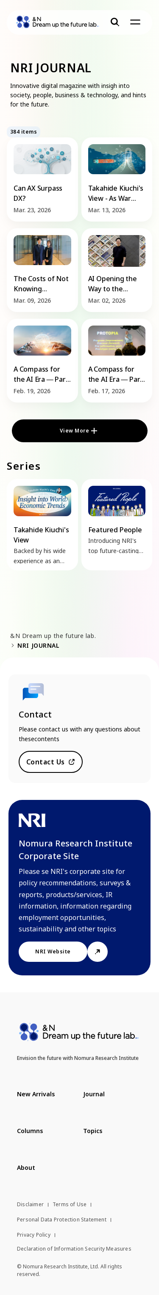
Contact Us (45, 762)
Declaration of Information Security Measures (74, 1248)
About (26, 1168)
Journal (94, 1094)
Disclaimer (30, 1204)
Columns (30, 1131)
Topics (92, 1131)
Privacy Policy (33, 1234)
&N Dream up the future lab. (53, 636)
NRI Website (52, 951)
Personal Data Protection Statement (61, 1219)
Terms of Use (69, 1204)
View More (74, 430)
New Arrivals (36, 1094)
